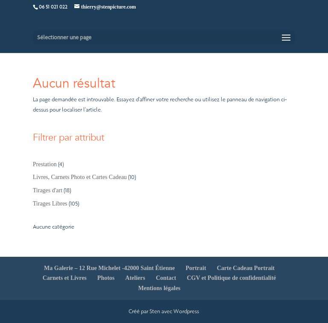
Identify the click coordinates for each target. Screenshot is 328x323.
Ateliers (135, 278)
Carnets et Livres (65, 278)
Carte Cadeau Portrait (246, 268)
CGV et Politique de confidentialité (231, 278)
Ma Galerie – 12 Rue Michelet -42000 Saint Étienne (109, 268)
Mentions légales (159, 288)
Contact (166, 278)
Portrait (195, 268)
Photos (105, 278)
